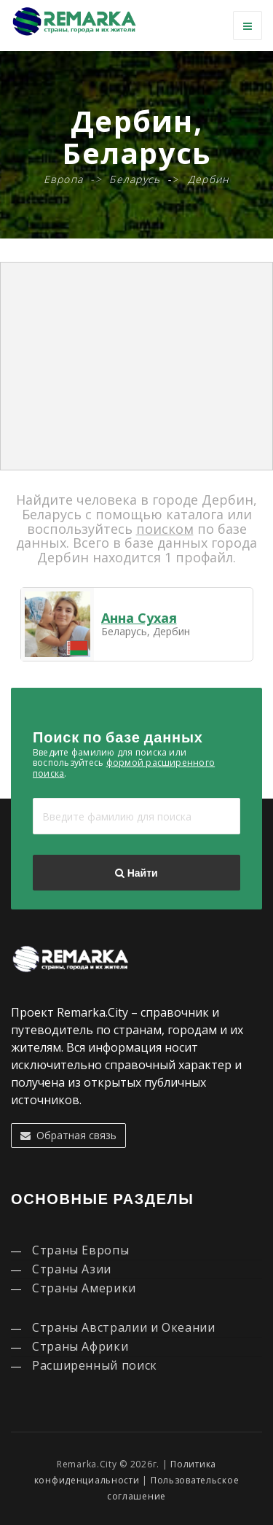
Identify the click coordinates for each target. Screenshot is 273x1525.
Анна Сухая (139, 617)
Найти (136, 873)
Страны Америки (84, 1288)
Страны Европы (80, 1250)
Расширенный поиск (94, 1365)
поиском (165, 529)
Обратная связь (68, 1135)
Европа (64, 179)
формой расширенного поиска (124, 767)
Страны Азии (71, 1269)
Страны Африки (80, 1346)
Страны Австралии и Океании (123, 1327)
